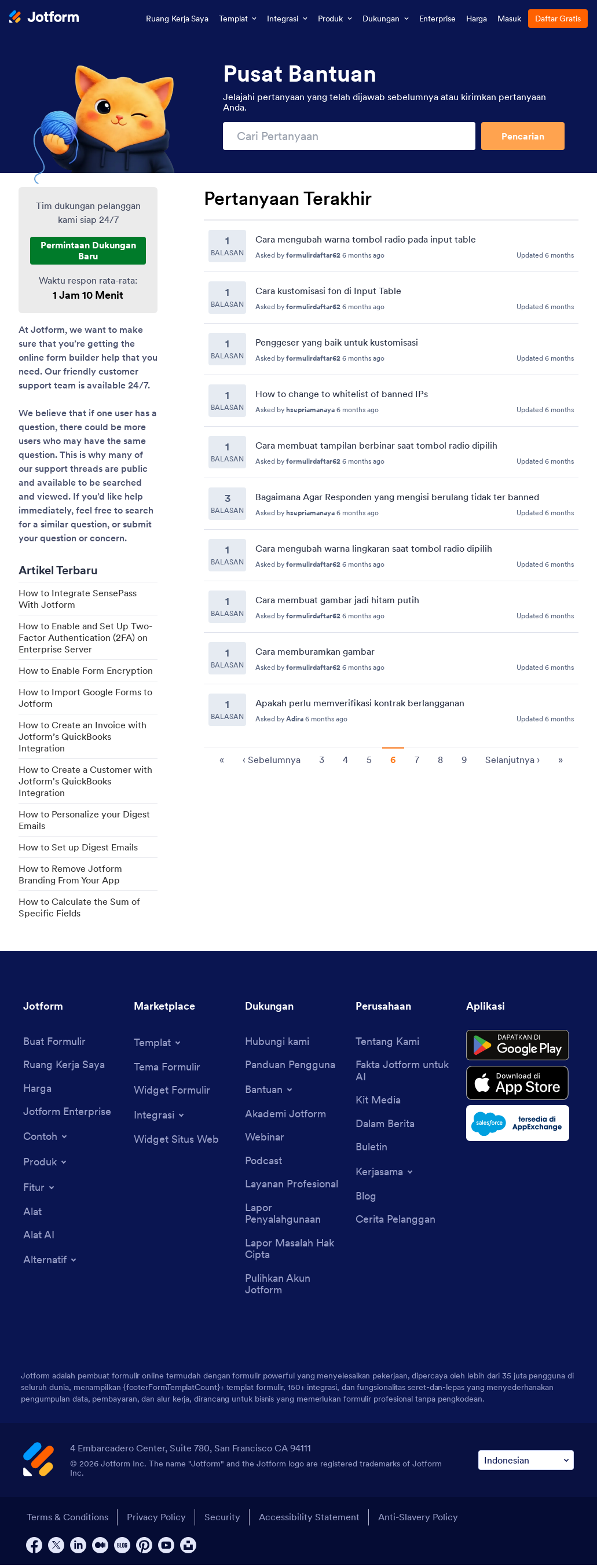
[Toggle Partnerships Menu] (385, 1172)
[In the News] (385, 1124)
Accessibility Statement (310, 1518)
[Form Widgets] (172, 1091)
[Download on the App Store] (520, 1085)
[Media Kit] (378, 1101)
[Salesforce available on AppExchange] (520, 1125)
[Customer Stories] (395, 1221)
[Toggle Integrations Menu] (160, 1115)
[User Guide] (290, 1065)
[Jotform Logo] (44, 18)
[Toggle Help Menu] (269, 1089)
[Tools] (32, 1212)
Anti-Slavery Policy (420, 1518)
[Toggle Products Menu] (45, 1162)
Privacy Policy (156, 1518)
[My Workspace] (64, 1065)
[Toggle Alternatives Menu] (50, 1260)
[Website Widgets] (176, 1139)
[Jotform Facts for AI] (405, 1071)
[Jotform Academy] (285, 1114)
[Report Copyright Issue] (294, 1249)
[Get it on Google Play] (520, 1046)
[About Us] (387, 1042)
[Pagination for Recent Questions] (391, 759)
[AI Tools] (38, 1236)
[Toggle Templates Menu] (158, 1042)
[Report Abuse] (294, 1214)
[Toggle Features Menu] (39, 1188)
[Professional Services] (291, 1185)
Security (223, 1518)
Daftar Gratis (558, 18)
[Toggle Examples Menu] (46, 1137)
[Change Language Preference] (526, 1461)
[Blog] (366, 1197)
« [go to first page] (221, 759)
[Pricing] (37, 1089)
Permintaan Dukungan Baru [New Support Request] (88, 250)
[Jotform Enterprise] (67, 1112)
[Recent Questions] (391, 478)
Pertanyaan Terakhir (288, 198)
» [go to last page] (560, 759)
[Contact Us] (277, 1042)
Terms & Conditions (67, 1518)
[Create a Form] (54, 1042)
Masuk (509, 18)
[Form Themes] (167, 1067)
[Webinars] (264, 1138)
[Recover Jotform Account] (294, 1285)
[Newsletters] (371, 1148)
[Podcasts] (263, 1161)
